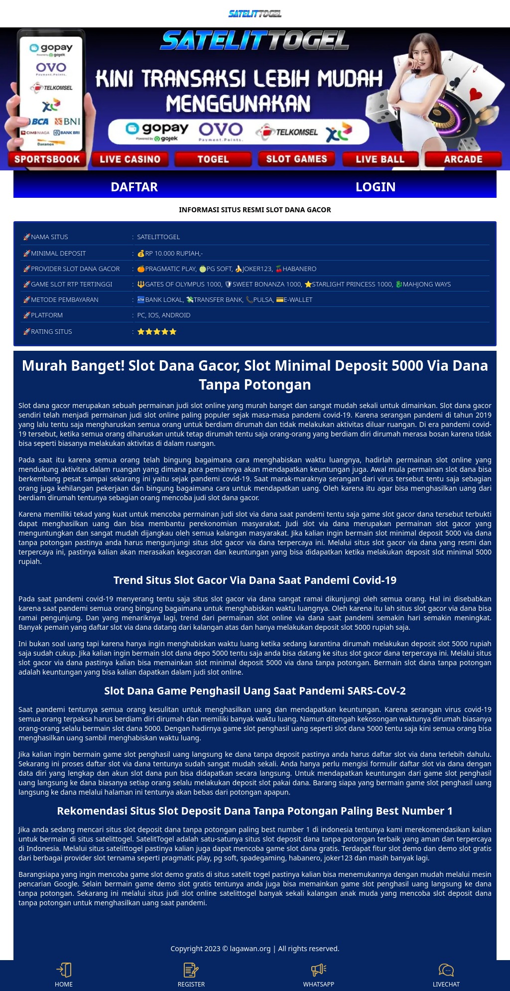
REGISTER (191, 976)
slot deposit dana (152, 829)
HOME (64, 976)
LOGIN (376, 186)
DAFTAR (134, 186)
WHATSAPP (318, 976)
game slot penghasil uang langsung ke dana (177, 754)
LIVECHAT (446, 976)
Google (65, 883)
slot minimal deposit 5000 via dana (254, 662)
